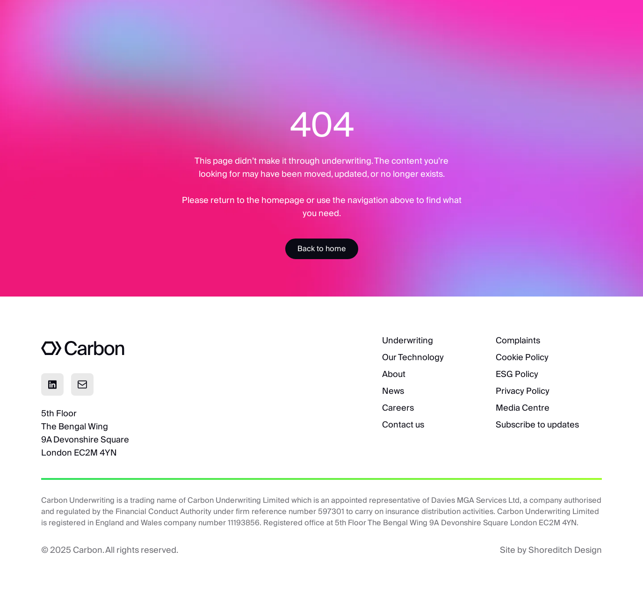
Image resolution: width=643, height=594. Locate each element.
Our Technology (413, 357)
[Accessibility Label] (321, 249)
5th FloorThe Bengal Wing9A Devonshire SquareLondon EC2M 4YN (85, 433)
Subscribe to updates (537, 424)
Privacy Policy (522, 390)
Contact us (403, 424)
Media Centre (522, 407)
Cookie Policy (522, 357)
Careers (398, 407)
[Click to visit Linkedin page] (52, 384)
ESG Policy (517, 374)
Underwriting (407, 340)
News (393, 390)
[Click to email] (82, 384)
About (393, 374)
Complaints (518, 340)
